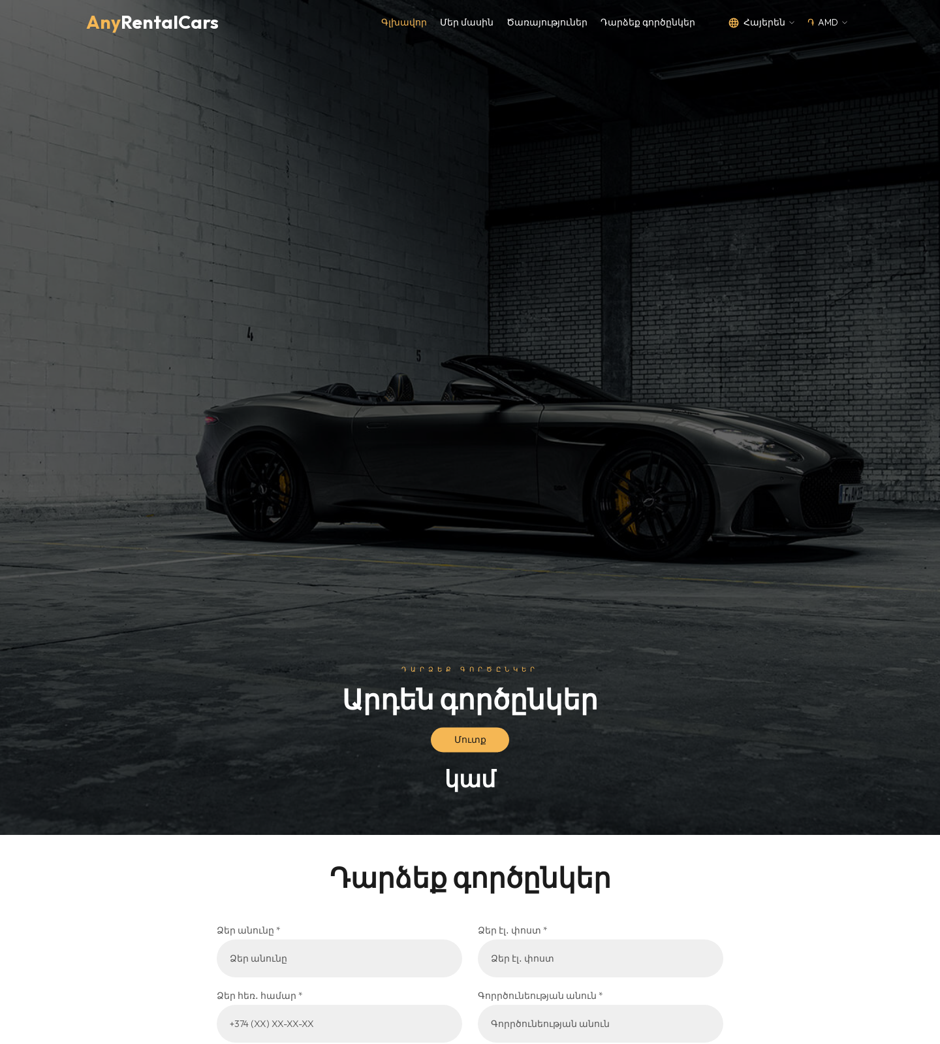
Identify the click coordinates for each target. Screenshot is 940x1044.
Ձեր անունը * (249, 930)
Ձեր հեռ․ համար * (260, 996)
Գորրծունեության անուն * (540, 996)
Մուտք (470, 739)
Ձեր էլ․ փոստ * (513, 930)
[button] (761, 22)
